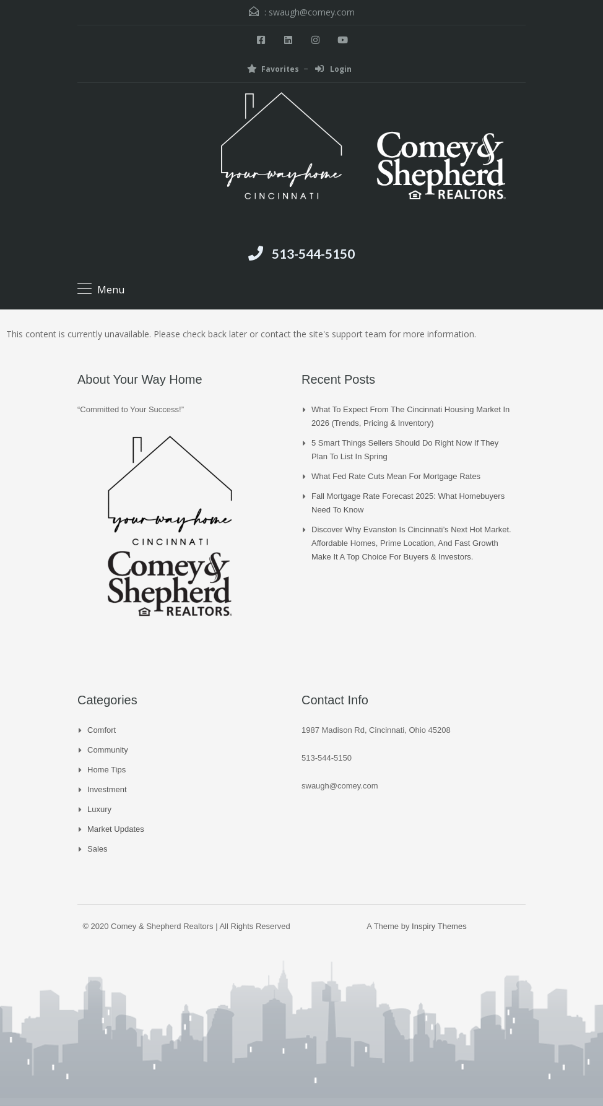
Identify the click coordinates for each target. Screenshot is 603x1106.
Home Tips (106, 769)
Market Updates (115, 829)
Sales (97, 848)
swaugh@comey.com (312, 12)
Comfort (101, 730)
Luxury (99, 809)
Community (107, 749)
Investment (107, 789)
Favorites (273, 69)
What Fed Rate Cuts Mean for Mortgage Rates (395, 476)
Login (333, 69)
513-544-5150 (313, 253)
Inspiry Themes (439, 926)
